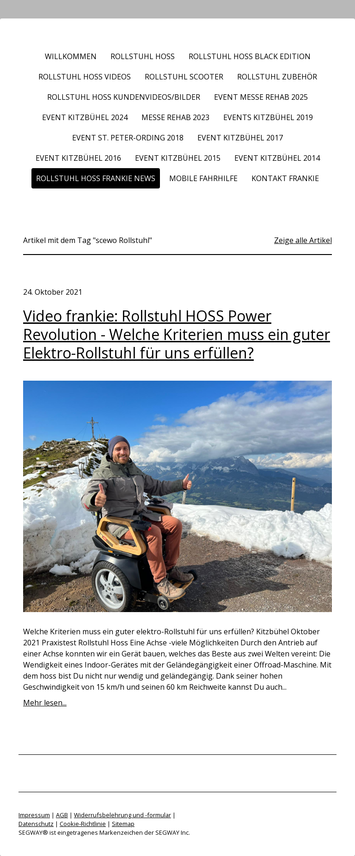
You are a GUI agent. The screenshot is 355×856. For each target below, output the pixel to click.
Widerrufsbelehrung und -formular (122, 815)
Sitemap (123, 824)
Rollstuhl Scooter (184, 77)
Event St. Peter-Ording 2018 (128, 138)
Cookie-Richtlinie (83, 824)
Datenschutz (36, 824)
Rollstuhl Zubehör (277, 77)
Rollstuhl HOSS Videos (84, 77)
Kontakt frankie (285, 178)
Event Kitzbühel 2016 (78, 158)
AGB (62, 815)
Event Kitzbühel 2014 (277, 158)
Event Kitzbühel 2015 (177, 158)
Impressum (34, 815)
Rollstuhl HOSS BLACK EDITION (250, 56)
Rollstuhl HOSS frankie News (95, 178)
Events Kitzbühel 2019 (268, 117)
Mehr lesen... (45, 703)
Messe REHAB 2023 (175, 117)
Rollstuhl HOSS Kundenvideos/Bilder (123, 97)
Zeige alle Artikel (303, 240)
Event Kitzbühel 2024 (85, 117)
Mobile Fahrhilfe (203, 178)
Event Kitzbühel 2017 (240, 138)
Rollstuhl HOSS (142, 56)
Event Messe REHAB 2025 (261, 97)
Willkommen (71, 56)
